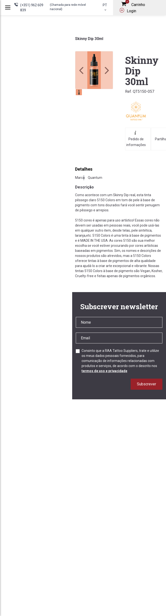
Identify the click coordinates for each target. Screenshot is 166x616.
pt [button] (105, 7)
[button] (107, 70)
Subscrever (146, 384)
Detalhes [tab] (83, 169)
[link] (94, 70)
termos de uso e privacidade (104, 371)
